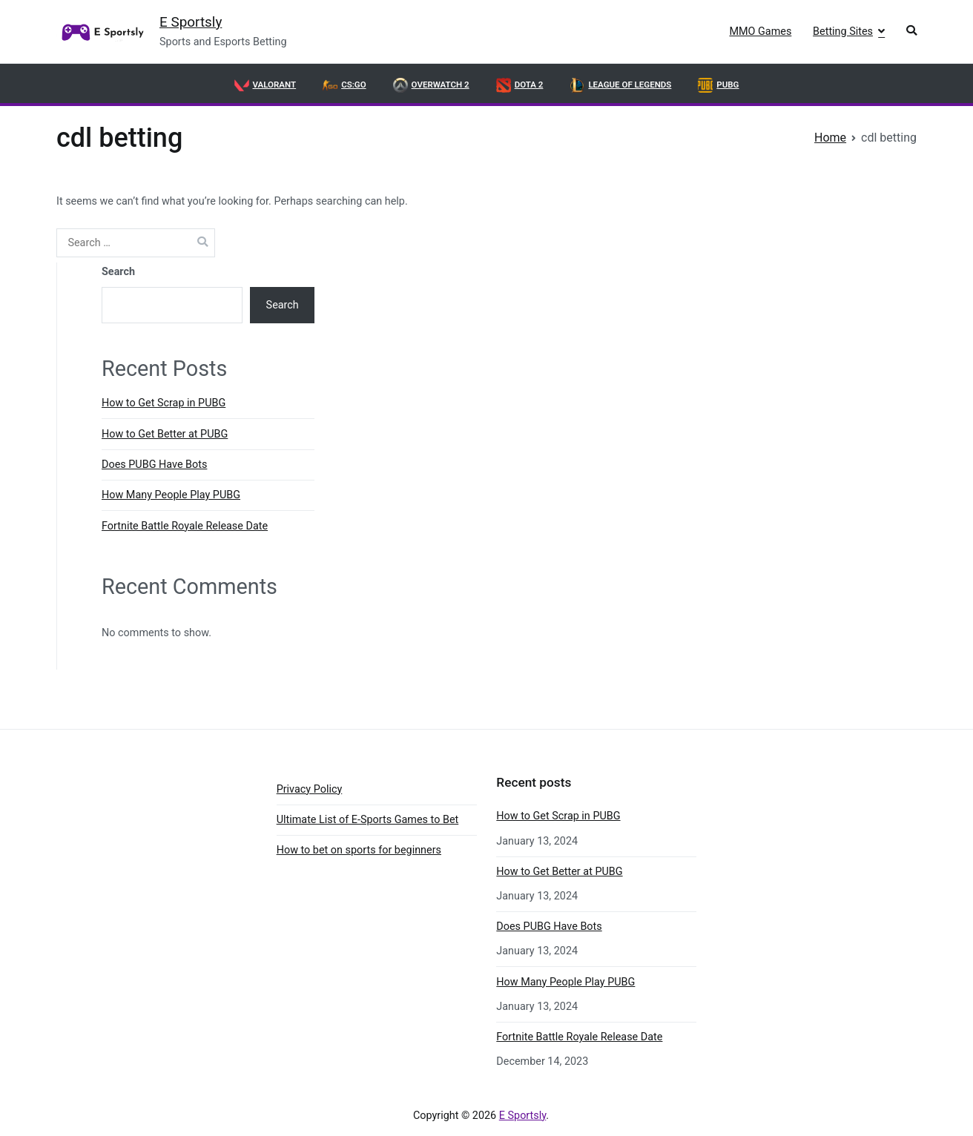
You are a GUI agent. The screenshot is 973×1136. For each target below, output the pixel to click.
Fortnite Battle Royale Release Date (185, 526)
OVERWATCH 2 (431, 85)
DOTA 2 (520, 85)
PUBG (718, 85)
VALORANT (265, 85)
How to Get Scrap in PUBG (163, 403)
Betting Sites (843, 31)
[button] (911, 32)
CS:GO (344, 85)
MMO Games (760, 31)
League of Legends (620, 85)
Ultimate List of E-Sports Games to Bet (368, 819)
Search (118, 271)
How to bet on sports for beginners (359, 850)
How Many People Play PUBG (171, 495)
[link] (100, 32)
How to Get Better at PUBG (165, 434)
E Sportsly (190, 21)
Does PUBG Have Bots (154, 464)
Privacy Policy (310, 789)
